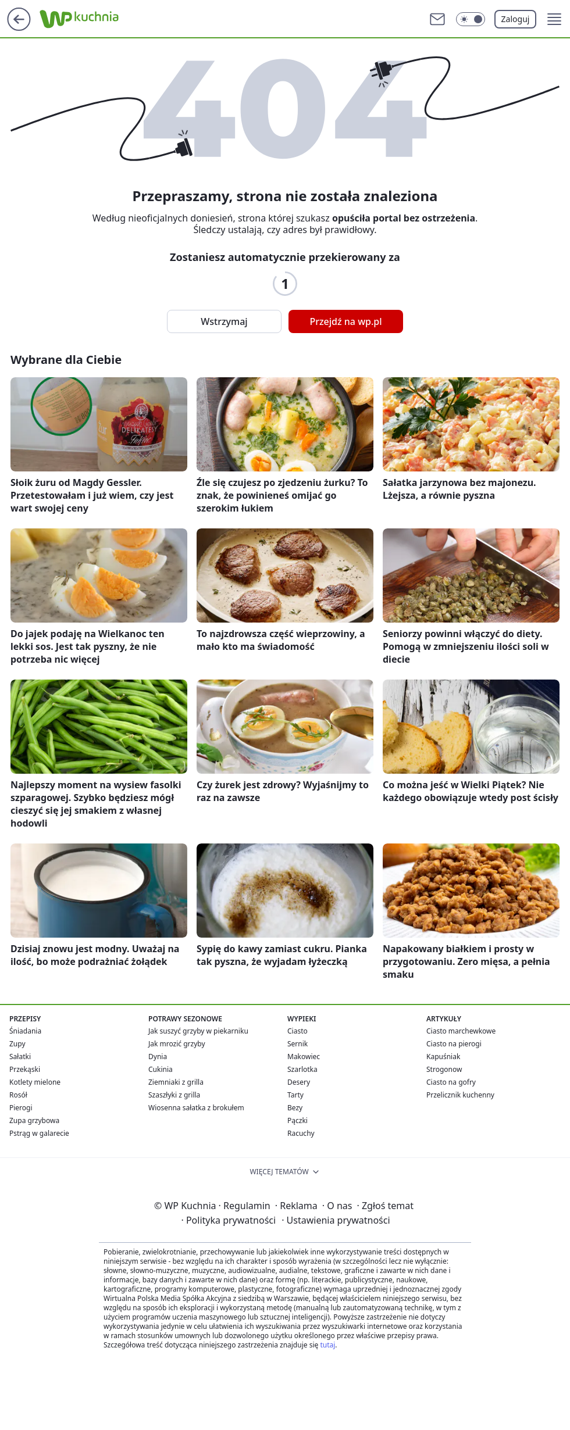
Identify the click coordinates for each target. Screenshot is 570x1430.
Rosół (18, 1095)
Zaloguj (515, 18)
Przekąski (24, 1069)
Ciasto (297, 1031)
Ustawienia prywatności (336, 1220)
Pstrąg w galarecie (39, 1133)
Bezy (294, 1108)
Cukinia (160, 1069)
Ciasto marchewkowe (461, 1031)
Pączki (297, 1120)
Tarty (295, 1095)
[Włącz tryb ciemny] (470, 19)
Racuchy (301, 1133)
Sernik (297, 1044)
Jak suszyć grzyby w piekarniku (198, 1031)
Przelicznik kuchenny (460, 1095)
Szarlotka (302, 1069)
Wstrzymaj (224, 321)
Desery (298, 1082)
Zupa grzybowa (34, 1120)
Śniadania (25, 1031)
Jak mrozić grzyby (176, 1044)
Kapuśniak (443, 1056)
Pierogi (21, 1108)
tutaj (327, 1345)
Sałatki (20, 1056)
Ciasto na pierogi (454, 1044)
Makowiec (303, 1056)
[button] (554, 19)
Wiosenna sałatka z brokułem (196, 1108)
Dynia (157, 1056)
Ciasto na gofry (451, 1082)
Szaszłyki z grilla (174, 1095)
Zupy (17, 1044)
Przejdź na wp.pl (345, 321)
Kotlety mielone (34, 1082)
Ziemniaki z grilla (176, 1082)
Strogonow (444, 1069)
